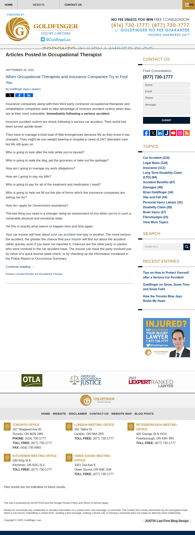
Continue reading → (20, 275)
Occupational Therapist (50, 282)
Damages (151, 192)
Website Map (121, 416)
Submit (166, 128)
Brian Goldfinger (156, 197)
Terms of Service (92, 507)
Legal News (154, 171)
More (187, 4)
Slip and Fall (153, 203)
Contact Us (103, 4)
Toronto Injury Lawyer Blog (42, 27)
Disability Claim (155, 213)
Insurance (153, 176)
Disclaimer (81, 416)
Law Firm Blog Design (173, 525)
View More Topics (154, 229)
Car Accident (154, 166)
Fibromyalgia (154, 224)
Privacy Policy (70, 507)
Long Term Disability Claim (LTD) (166, 181)
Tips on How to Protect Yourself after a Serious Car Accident (166, 282)
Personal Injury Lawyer (160, 208)
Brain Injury (153, 219)
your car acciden (63, 243)
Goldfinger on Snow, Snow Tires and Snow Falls (166, 293)
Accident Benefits (25, 282)
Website (59, 4)
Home (19, 4)
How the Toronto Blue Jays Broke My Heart (166, 303)
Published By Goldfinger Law (150, 27)
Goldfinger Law (32, 525)
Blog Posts (141, 416)
